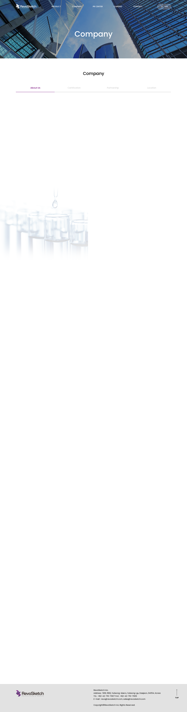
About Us (35, 87)
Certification (74, 87)
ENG (166, 6)
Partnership (113, 87)
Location (151, 87)
